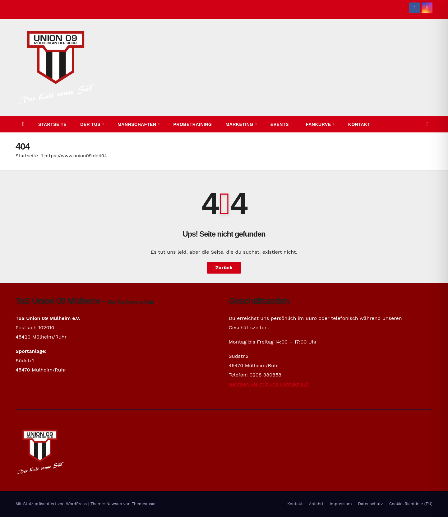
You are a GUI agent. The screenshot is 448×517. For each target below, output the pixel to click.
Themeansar (144, 503)
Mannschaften (138, 124)
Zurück (224, 267)
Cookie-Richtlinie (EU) (410, 503)
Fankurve (319, 124)
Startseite (52, 124)
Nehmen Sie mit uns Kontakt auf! (269, 384)
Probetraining (192, 124)
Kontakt (359, 124)
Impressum (341, 503)
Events (280, 124)
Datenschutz (370, 503)
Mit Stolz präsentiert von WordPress (52, 503)
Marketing (240, 124)
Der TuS (91, 124)
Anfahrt (316, 503)
